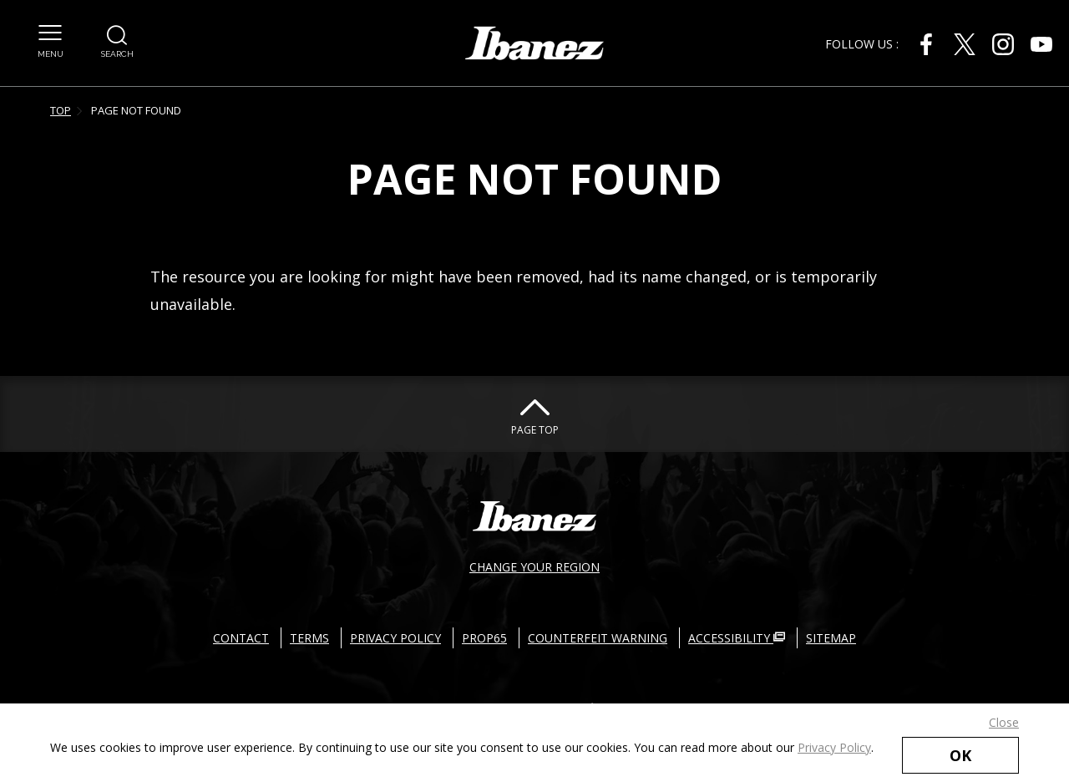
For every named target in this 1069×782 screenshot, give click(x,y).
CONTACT (241, 638)
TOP (60, 110)
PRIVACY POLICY (395, 638)
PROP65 (484, 638)
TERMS (309, 638)
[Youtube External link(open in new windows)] (1041, 44)
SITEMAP (831, 638)
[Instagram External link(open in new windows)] (1003, 44)
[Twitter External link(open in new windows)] (964, 44)
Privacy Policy (834, 747)
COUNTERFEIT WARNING (597, 638)
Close (1004, 722)
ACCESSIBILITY (736, 638)
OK (960, 755)
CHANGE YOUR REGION (534, 567)
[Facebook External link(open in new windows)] (926, 44)
